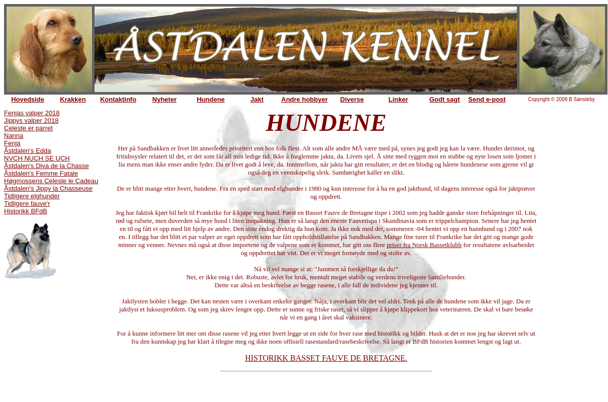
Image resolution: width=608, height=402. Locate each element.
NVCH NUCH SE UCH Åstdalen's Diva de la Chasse (46, 162)
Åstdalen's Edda (27, 150)
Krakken (72, 99)
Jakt (257, 99)
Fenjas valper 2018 (32, 113)
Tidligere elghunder (32, 196)
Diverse (352, 99)
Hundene (211, 99)
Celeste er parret (28, 128)
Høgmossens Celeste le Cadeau (51, 181)
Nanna (13, 135)
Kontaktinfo (118, 99)
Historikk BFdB (25, 211)
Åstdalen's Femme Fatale (41, 173)
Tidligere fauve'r (27, 203)
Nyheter (164, 99)
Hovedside (27, 99)
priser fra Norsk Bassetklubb (424, 245)
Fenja (12, 143)
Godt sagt (444, 99)
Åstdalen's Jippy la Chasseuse (48, 188)
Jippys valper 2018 (31, 120)
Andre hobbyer (304, 99)
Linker (398, 99)
